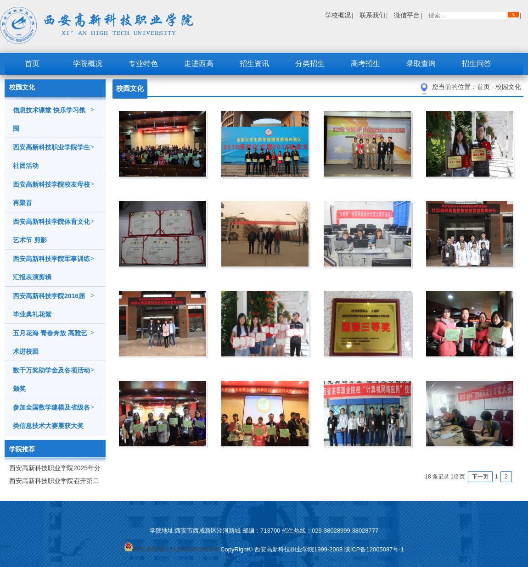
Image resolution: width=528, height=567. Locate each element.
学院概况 (87, 63)
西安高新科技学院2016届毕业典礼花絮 (53, 302)
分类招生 (310, 63)
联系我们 (372, 15)
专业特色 (143, 63)
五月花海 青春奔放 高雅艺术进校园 (53, 339)
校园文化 (508, 86)
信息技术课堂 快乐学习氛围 (53, 116)
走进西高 (198, 63)
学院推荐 (22, 449)
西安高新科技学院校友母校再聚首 (53, 190)
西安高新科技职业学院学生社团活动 (53, 153)
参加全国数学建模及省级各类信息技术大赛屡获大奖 (53, 413)
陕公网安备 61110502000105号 (171, 549)
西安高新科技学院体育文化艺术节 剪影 (53, 228)
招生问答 (476, 63)
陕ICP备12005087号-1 (374, 549)
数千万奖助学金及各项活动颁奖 (53, 376)
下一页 (480, 476)
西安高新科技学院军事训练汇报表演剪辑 (53, 265)
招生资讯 (254, 63)
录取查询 (421, 63)
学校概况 (338, 15)
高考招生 (365, 63)
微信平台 (407, 15)
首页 (32, 63)
